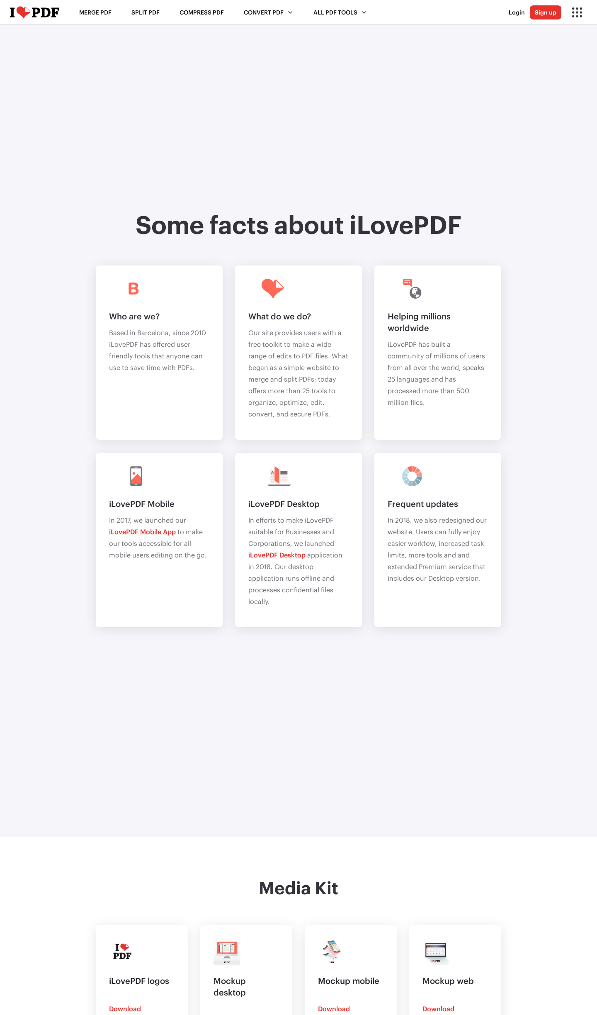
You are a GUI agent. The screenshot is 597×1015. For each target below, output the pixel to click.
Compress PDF (202, 12)
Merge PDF (95, 12)
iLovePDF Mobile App (142, 531)
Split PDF (145, 12)
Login (517, 12)
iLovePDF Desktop (277, 555)
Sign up (545, 12)
